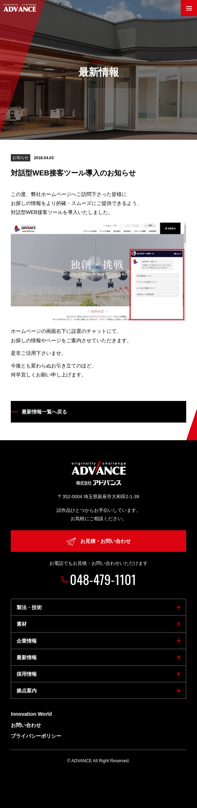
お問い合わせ (26, 725)
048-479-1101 (103, 579)
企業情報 (27, 641)
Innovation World (31, 714)
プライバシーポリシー (36, 736)
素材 (22, 624)
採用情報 (27, 674)
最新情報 (27, 657)
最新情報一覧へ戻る (44, 412)
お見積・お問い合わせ (98, 541)
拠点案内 (27, 690)
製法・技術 (29, 607)
